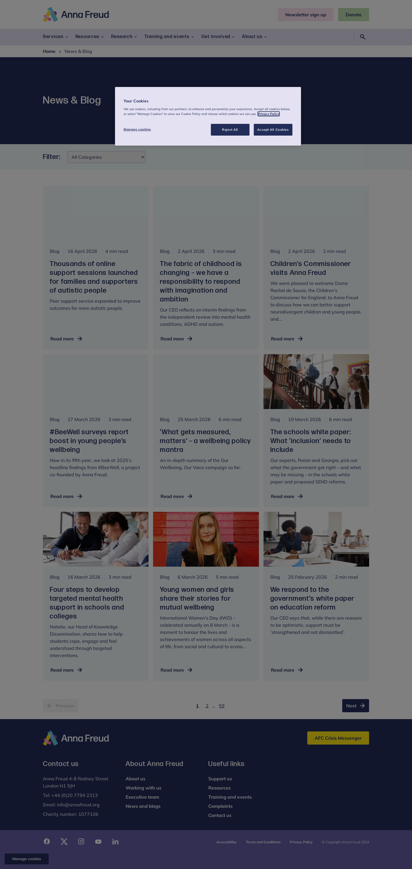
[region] (208, 116)
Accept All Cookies (273, 130)
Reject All (230, 130)
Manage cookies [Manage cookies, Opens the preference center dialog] (137, 129)
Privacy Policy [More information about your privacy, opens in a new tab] (268, 114)
